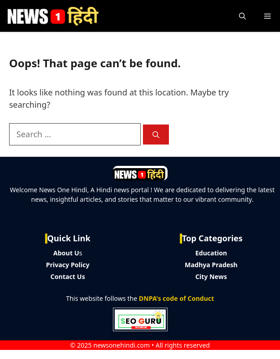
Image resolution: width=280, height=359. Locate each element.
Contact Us (68, 276)
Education (211, 253)
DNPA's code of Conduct (176, 298)
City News (211, 276)
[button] (242, 16)
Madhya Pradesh (211, 264)
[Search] (156, 135)
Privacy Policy (67, 264)
